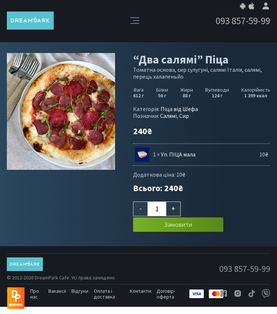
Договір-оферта (166, 294)
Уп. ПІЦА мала (178, 154)
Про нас (34, 294)
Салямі (168, 115)
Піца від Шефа (179, 108)
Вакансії (57, 291)
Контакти (140, 291)
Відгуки (79, 291)
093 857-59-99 (243, 20)
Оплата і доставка (104, 294)
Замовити (178, 224)
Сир (184, 115)
